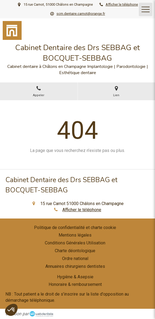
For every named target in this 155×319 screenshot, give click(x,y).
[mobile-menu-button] (145, 9)
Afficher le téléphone (122, 4)
